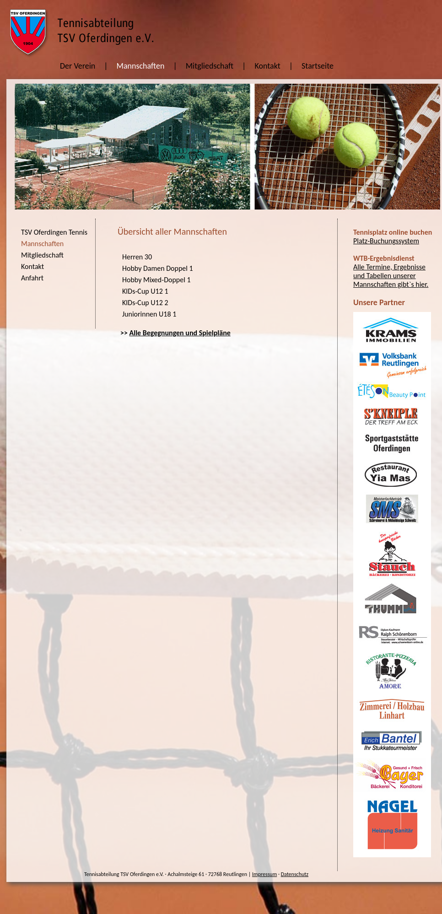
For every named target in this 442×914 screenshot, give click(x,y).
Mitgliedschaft (209, 66)
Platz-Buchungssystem (386, 241)
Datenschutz (294, 874)
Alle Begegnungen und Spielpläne (180, 332)
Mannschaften (141, 66)
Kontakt (267, 66)
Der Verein (77, 66)
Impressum (264, 874)
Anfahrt (32, 278)
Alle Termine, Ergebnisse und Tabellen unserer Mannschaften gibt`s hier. (390, 276)
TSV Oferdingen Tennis (54, 232)
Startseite (318, 66)
